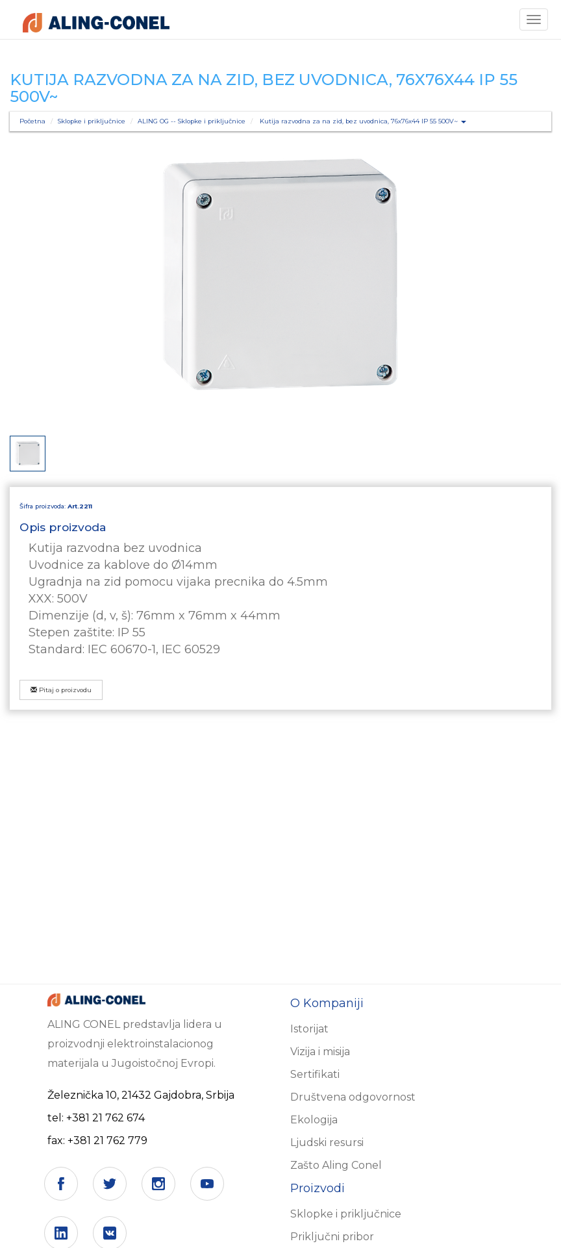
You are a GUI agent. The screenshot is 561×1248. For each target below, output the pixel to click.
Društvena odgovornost (353, 1097)
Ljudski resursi (327, 1142)
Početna (32, 121)
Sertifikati (315, 1074)
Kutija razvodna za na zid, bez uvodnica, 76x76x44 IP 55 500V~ (363, 121)
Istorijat (309, 1029)
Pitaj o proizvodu (61, 689)
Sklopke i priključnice (91, 121)
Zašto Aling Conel (336, 1165)
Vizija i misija (320, 1051)
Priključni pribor (332, 1236)
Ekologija (314, 1120)
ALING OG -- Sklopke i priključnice (191, 121)
